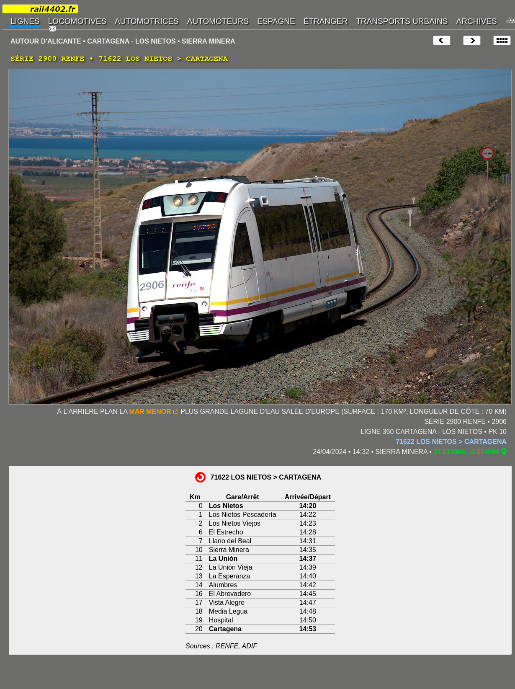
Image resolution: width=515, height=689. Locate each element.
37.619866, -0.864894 (466, 451)
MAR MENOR (150, 411)
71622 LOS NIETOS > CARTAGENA (451, 441)
